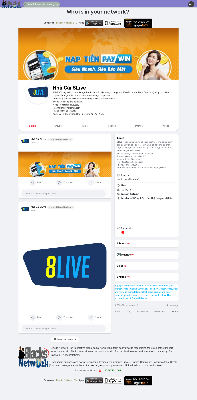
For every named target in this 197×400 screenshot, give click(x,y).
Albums (121, 243)
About (117, 311)
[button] (41, 4)
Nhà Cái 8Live (69, 88)
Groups (121, 277)
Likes (120, 266)
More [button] (175, 311)
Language (172, 305)
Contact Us (142, 311)
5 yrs (33, 143)
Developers (159, 311)
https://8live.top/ (130, 179)
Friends (126, 255)
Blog (129, 311)
